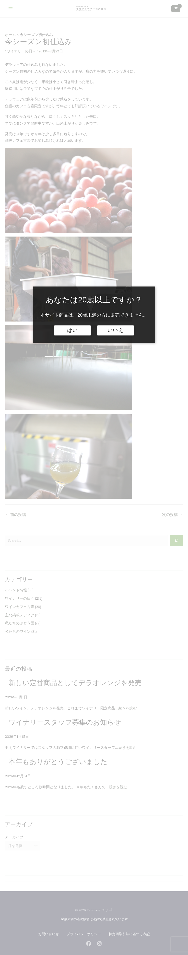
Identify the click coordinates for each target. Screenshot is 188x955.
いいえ (115, 330)
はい (72, 330)
